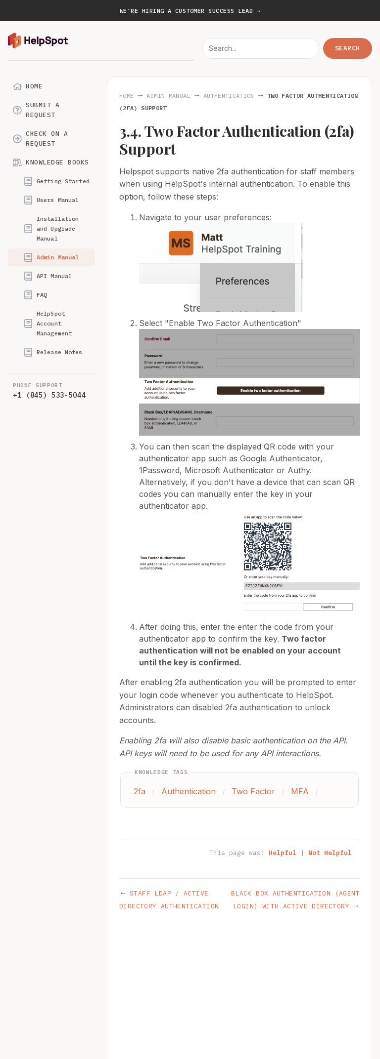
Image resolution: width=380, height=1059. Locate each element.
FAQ (35, 294)
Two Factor (253, 791)
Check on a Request (40, 138)
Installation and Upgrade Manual (51, 228)
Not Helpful (330, 853)
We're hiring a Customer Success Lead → (190, 10)
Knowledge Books (51, 162)
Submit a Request (36, 110)
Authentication (228, 95)
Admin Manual (51, 257)
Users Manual (51, 200)
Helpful (282, 853)
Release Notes (53, 352)
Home (28, 86)
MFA (300, 791)
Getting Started (57, 181)
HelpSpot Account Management (48, 323)
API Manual (48, 276)
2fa (139, 791)
